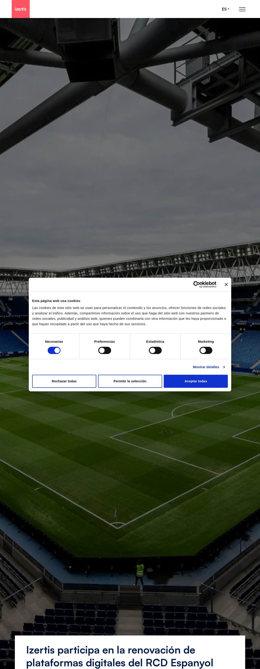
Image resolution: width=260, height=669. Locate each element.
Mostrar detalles (206, 367)
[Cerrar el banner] (226, 284)
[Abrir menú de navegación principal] (242, 9)
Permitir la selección (130, 381)
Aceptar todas (195, 381)
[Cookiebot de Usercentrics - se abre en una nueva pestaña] (196, 284)
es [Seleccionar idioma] (224, 9)
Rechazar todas (64, 381)
